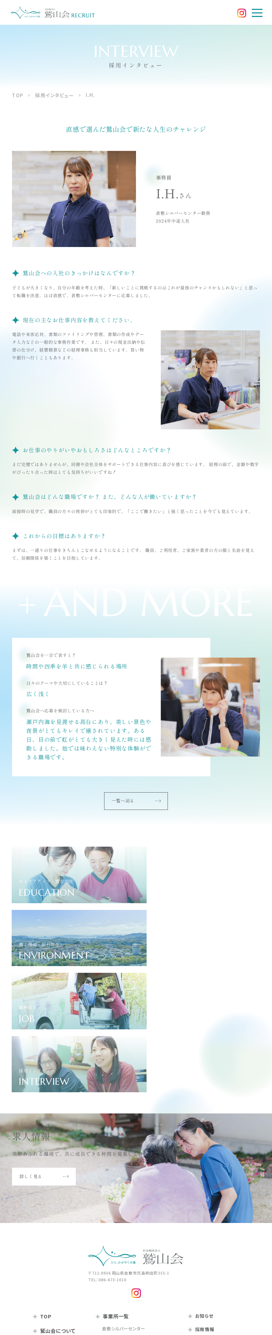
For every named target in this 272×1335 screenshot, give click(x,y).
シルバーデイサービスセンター (132, 1201)
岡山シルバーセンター (123, 1269)
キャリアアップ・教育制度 (216, 1210)
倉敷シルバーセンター (123, 1191)
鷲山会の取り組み (57, 1256)
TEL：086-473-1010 (107, 1142)
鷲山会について (54, 1193)
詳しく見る (43, 1039)
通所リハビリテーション (125, 1254)
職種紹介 (202, 1227)
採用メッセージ (208, 1202)
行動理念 (48, 1224)
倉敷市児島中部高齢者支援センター (137, 1229)
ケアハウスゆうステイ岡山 (127, 1298)
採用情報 (200, 1192)
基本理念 (48, 1215)
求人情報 (202, 1244)
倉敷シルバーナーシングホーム (132, 1244)
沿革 (44, 1243)
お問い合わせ (205, 1257)
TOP (42, 1179)
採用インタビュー (210, 1236)
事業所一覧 (112, 1179)
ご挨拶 (46, 1205)
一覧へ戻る (136, 801)
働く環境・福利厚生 (212, 1219)
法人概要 (48, 1234)
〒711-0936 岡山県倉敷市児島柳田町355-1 (128, 1135)
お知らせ (200, 1179)
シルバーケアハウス (121, 1220)
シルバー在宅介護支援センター (132, 1210)
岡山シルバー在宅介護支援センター (137, 1288)
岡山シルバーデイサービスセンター (136, 1279)
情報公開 (47, 1271)
